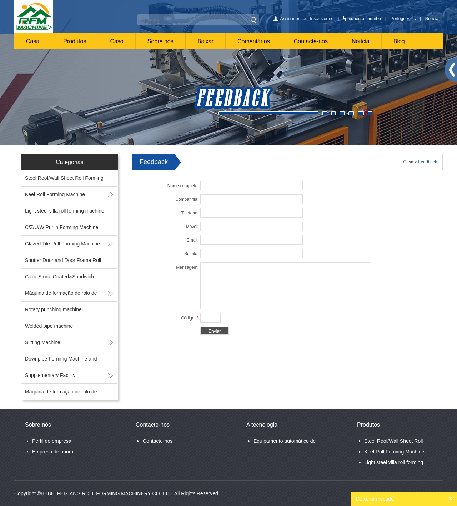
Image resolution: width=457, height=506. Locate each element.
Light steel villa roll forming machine (64, 211)
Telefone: (190, 212)
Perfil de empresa (51, 441)
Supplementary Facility (50, 375)
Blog (399, 41)
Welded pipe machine (49, 326)
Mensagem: (187, 267)
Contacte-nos (311, 41)
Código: (190, 318)
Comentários (253, 41)
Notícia (431, 18)
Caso (116, 41)
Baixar (205, 41)
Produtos (74, 41)
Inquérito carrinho (364, 18)
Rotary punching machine (53, 309)
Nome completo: (183, 185)
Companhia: (187, 199)
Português (400, 18)
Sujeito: (191, 253)
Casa (32, 41)
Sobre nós (160, 41)
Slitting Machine (42, 342)
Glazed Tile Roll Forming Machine (62, 244)
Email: (193, 240)
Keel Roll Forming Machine (55, 194)
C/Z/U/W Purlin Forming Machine (61, 227)
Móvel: (192, 226)
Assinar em (291, 18)
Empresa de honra (52, 452)
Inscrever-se (321, 18)
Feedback (427, 161)
